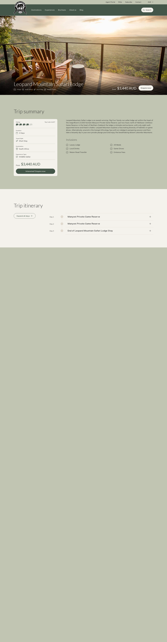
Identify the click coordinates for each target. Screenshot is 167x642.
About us (72, 10)
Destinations (36, 10)
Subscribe (128, 2)
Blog (81, 10)
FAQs (120, 2)
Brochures (62, 10)
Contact (138, 2)
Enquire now (146, 92)
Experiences (50, 10)
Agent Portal (110, 2)
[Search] (147, 10)
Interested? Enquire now (35, 175)
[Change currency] (150, 2)
